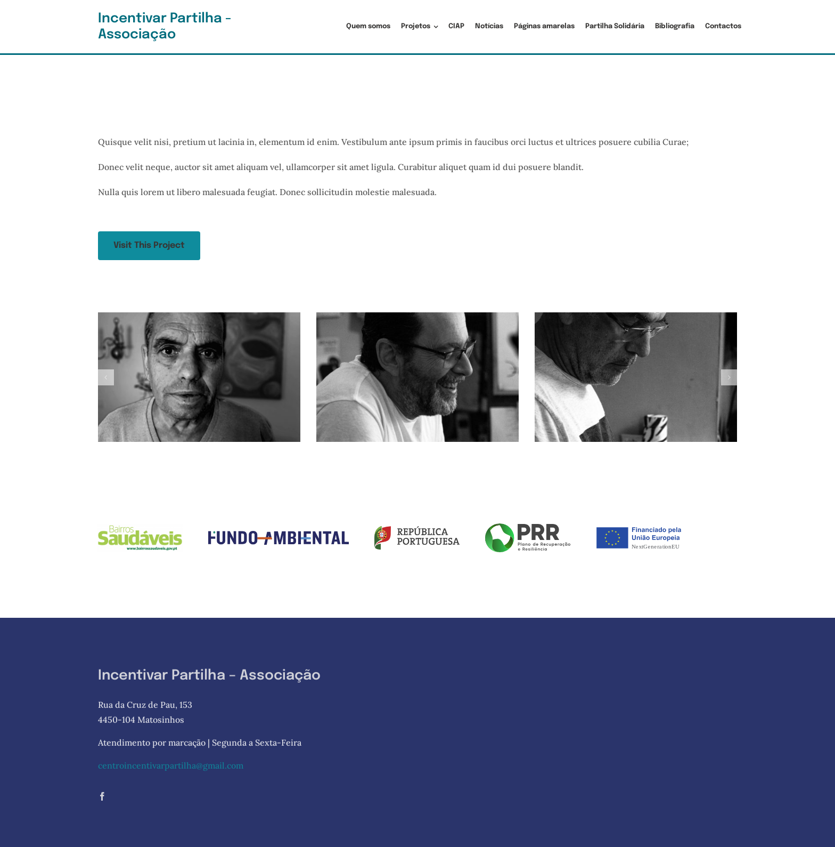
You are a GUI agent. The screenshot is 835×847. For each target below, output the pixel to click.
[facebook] (102, 798)
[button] (106, 377)
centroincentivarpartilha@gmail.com (170, 767)
